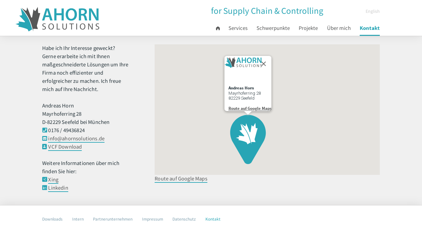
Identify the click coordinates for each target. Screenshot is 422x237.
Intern (78, 219)
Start (219, 28)
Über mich (339, 28)
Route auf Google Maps (181, 178)
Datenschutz (184, 219)
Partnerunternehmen (113, 219)
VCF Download (65, 146)
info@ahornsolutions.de (76, 138)
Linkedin (58, 187)
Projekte (308, 28)
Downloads (52, 219)
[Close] (263, 63)
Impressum (152, 219)
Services (238, 28)
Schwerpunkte (273, 28)
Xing (53, 179)
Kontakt (370, 28)
